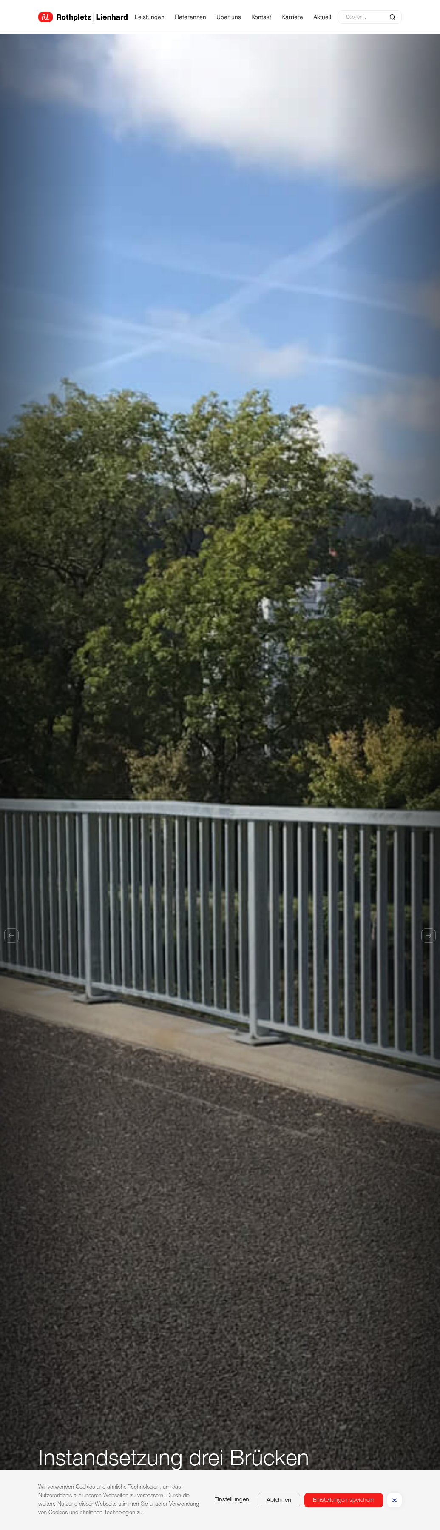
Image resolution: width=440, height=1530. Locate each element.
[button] (279, 1500)
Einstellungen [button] (231, 1500)
